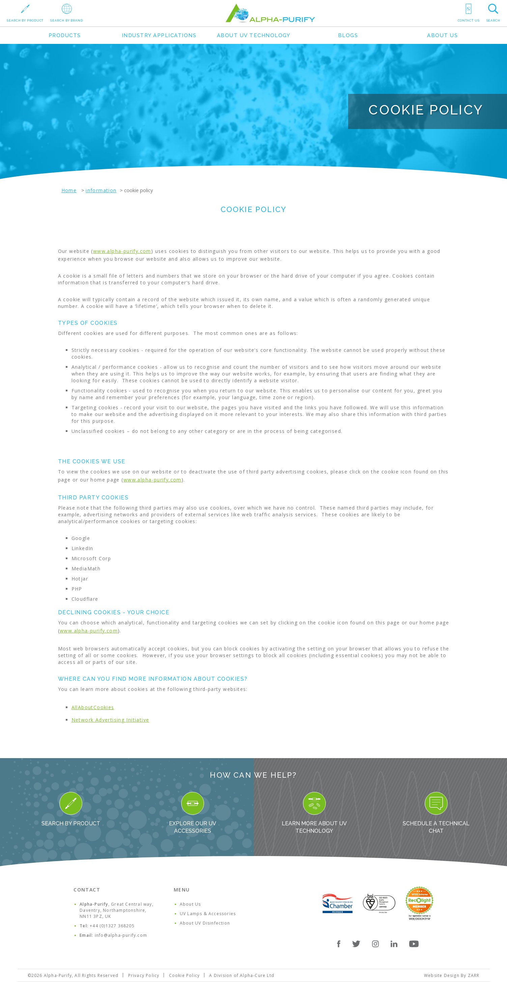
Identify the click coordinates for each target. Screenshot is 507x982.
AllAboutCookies (93, 707)
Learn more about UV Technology (314, 813)
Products (65, 35)
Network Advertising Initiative (110, 720)
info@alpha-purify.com (121, 935)
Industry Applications (159, 35)
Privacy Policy (144, 975)
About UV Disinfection (205, 923)
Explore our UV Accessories (192, 813)
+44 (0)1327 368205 (112, 926)
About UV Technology (253, 35)
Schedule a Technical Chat (436, 813)
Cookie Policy (184, 975)
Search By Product (70, 809)
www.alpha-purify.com (122, 251)
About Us (442, 35)
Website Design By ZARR (451, 975)
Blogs (348, 35)
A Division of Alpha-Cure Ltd (241, 975)
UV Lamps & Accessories (208, 913)
